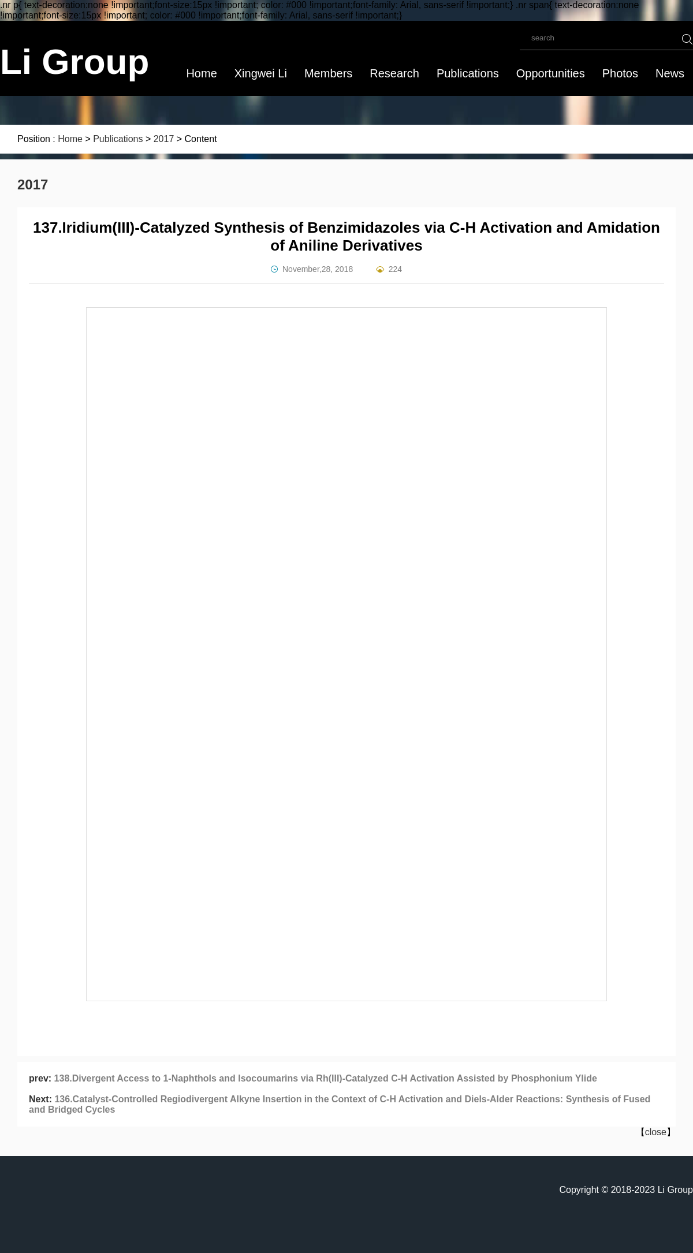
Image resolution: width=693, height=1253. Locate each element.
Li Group (74, 61)
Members (328, 73)
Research (394, 73)
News (669, 73)
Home (201, 73)
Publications (468, 73)
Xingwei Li (260, 73)
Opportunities (550, 73)
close (655, 1132)
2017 (164, 139)
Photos (620, 73)
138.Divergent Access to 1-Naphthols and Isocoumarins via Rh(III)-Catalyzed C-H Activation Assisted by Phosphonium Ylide (325, 1078)
